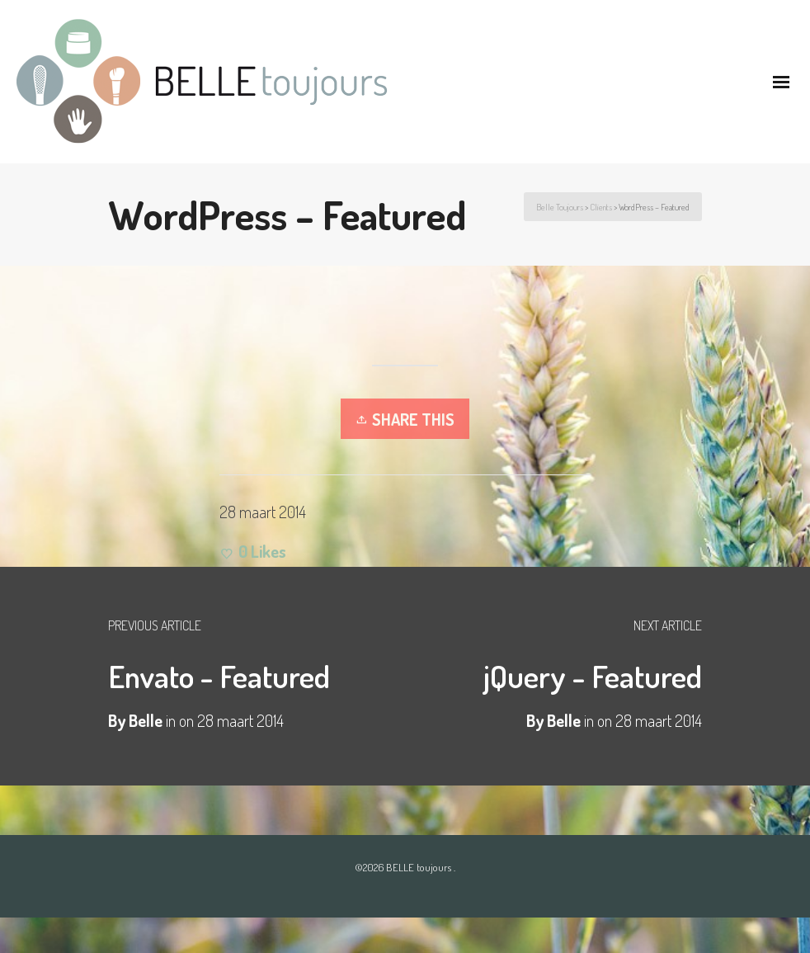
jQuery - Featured (592, 676)
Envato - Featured (219, 676)
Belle (564, 720)
